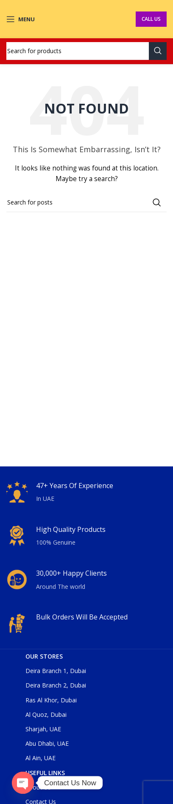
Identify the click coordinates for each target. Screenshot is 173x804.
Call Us (151, 19)
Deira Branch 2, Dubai (55, 685)
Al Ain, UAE (40, 758)
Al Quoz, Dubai (46, 714)
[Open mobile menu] (20, 19)
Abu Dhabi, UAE (47, 743)
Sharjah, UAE (43, 729)
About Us (38, 787)
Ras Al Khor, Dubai (51, 700)
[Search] (86, 51)
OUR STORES (44, 656)
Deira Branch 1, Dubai (55, 671)
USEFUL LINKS (45, 773)
